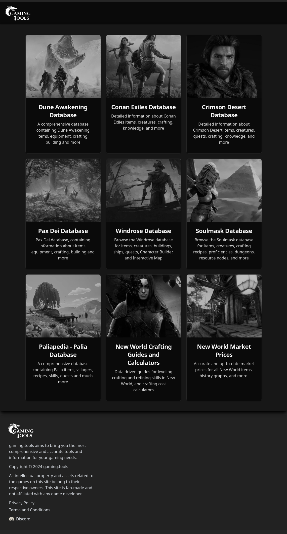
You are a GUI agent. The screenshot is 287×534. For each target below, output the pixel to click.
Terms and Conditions (29, 510)
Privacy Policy (21, 503)
